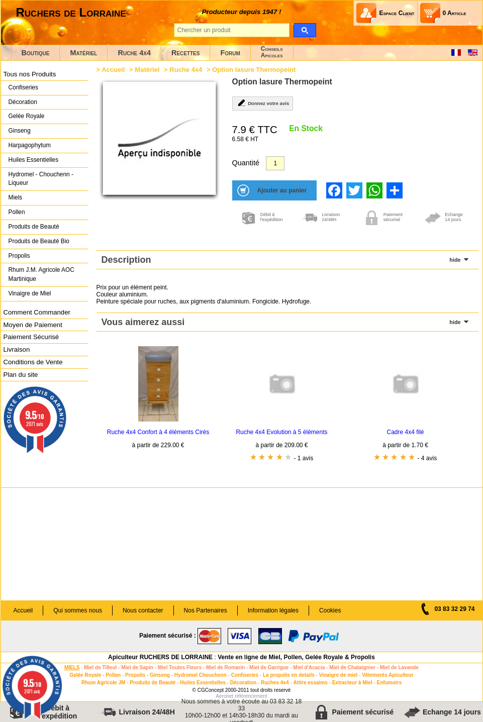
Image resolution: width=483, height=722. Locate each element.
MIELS (72, 667)
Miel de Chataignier (352, 667)
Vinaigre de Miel (30, 293)
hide (454, 260)
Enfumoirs (389, 682)
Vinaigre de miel (338, 675)
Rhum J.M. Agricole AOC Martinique (41, 274)
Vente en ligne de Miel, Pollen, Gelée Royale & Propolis (296, 657)
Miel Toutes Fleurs (180, 667)
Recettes (185, 53)
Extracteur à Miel (352, 682)
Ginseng (20, 130)
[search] (305, 30)
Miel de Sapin (137, 667)
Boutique (36, 53)
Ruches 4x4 (275, 682)
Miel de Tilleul (100, 667)
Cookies (330, 610)
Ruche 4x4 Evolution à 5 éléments (281, 432)
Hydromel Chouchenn (200, 675)
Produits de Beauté (34, 226)
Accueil (113, 69)
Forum (230, 53)
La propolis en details (289, 675)
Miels (16, 197)
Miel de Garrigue (268, 667)
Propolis (19, 255)
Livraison (17, 349)
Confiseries (23, 87)
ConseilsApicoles (272, 52)
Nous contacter (143, 610)
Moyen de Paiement (33, 325)
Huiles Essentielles (34, 159)
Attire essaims (310, 682)
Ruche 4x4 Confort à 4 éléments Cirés (158, 432)
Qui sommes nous (77, 610)
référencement (251, 696)
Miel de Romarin (225, 667)
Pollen (17, 212)
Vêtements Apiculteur (387, 675)
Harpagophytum (30, 145)
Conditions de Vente (33, 362)
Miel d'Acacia (309, 667)
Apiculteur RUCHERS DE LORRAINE (160, 657)
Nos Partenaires (205, 610)
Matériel (83, 53)
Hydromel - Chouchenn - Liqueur (41, 179)
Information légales (273, 610)
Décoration (23, 102)
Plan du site (21, 374)
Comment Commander (37, 312)
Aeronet (224, 696)
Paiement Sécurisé (31, 337)
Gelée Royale (27, 116)
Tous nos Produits (30, 74)
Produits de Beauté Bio (39, 241)
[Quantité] (275, 163)
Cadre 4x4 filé (405, 432)
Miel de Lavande (399, 667)
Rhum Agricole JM (103, 682)
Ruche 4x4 (134, 53)
